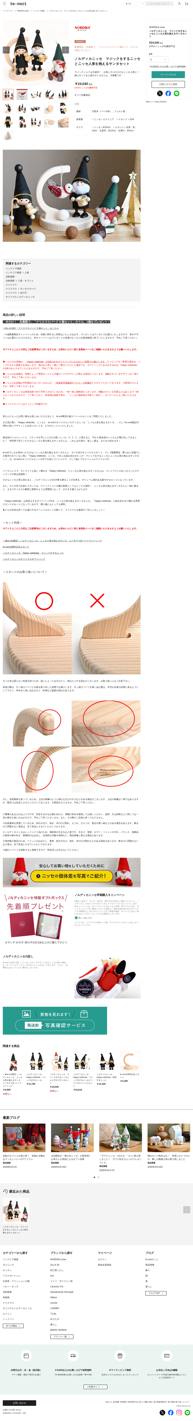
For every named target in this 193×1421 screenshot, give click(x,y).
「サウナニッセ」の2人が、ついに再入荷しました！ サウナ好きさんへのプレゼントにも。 (120, 1159)
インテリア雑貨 (39, 11)
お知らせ (108, 1402)
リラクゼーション (12, 1276)
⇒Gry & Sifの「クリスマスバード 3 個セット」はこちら (31, 328)
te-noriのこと (151, 1259)
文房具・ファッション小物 (16, 1281)
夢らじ (53, 1324)
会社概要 (116, 1402)
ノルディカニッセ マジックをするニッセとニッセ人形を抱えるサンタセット (15, 1230)
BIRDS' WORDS (58, 1330)
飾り (147, 1270)
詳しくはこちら (85, 918)
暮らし (148, 1286)
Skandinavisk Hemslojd (61, 1292)
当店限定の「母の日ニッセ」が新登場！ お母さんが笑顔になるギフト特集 (72, 1157)
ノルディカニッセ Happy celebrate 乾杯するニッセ (106, 1077)
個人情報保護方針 (160, 1402)
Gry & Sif (54, 1265)
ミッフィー (8, 1319)
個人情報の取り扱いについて (178, 1402)
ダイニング (8, 1265)
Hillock (53, 1297)
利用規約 (123, 1402)
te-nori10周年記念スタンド (16, 547)
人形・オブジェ (26, 280)
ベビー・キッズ (10, 1286)
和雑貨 (6, 1297)
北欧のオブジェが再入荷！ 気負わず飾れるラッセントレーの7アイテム (24, 1157)
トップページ (8, 11)
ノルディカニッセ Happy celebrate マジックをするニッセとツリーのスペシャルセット (83, 1080)
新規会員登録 (104, 1265)
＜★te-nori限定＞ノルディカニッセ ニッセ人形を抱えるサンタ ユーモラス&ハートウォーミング (52, 541)
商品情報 (149, 1265)
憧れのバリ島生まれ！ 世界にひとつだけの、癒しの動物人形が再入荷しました (169, 1157)
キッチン (7, 1270)
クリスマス (11, 285)
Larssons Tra (56, 1286)
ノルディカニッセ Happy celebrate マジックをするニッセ (33, 553)
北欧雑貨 (10, 276)
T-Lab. (53, 1314)
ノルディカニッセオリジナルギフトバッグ (24, 559)
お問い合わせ (19, 1403)
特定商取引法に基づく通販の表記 (140, 1402)
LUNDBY (54, 1308)
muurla (53, 1303)
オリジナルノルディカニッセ (20, 297)
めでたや (54, 1319)
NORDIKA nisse (23, 11)
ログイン (102, 1259)
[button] (6, 50)
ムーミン (7, 1314)
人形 (27, 272)
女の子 (23, 293)
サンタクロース (28, 289)
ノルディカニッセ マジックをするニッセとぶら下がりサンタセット (59, 1078)
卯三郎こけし (57, 1270)
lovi (52, 1276)
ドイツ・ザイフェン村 (61, 1281)
